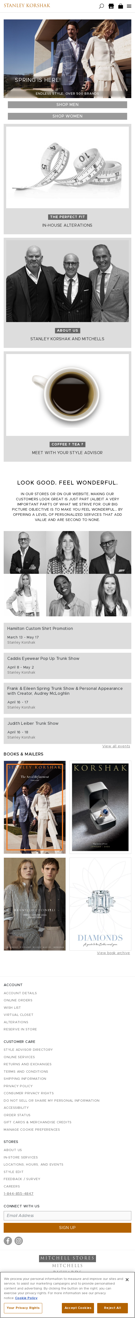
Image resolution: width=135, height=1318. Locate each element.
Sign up (67, 1228)
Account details (20, 993)
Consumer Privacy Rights (29, 1093)
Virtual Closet (19, 1015)
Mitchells (67, 1266)
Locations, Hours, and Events (34, 1164)
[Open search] (101, 6)
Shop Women (68, 116)
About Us (13, 1150)
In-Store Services (21, 1157)
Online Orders (18, 1000)
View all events (116, 746)
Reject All (112, 1308)
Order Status (17, 1115)
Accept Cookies (78, 1308)
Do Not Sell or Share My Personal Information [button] (52, 1100)
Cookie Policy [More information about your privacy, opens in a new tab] (26, 1298)
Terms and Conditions (26, 1071)
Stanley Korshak (27, 6)
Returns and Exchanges (28, 1064)
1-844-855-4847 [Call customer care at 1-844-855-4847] (19, 1194)
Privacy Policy (18, 1086)
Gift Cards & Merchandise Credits (38, 1122)
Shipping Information (25, 1079)
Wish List (12, 1007)
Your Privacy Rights (23, 1308)
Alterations (16, 1022)
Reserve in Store (20, 1029)
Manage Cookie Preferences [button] (32, 1129)
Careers (12, 1186)
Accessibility (16, 1108)
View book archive (113, 953)
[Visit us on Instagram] (18, 1241)
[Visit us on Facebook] (8, 1241)
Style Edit (14, 1172)
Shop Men (67, 105)
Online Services (19, 1057)
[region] (67, 1295)
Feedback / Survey (22, 1179)
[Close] (127, 1279)
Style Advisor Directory (28, 1049)
